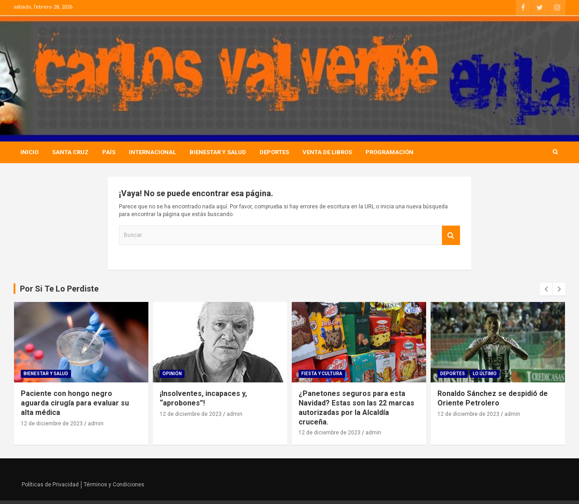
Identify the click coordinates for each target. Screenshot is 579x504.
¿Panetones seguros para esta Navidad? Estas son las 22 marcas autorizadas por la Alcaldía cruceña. (356, 407)
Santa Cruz (70, 152)
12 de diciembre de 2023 (52, 423)
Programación (389, 152)
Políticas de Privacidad (50, 484)
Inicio (29, 152)
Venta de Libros (327, 152)
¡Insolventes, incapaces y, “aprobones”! (203, 398)
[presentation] (546, 289)
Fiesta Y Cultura (321, 373)
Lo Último (485, 373)
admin (96, 423)
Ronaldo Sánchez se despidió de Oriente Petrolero (492, 398)
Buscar (451, 235)
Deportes (274, 152)
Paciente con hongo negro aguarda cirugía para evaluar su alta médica (75, 403)
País (108, 152)
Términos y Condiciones (114, 484)
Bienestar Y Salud (218, 152)
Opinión (172, 373)
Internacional (152, 152)
